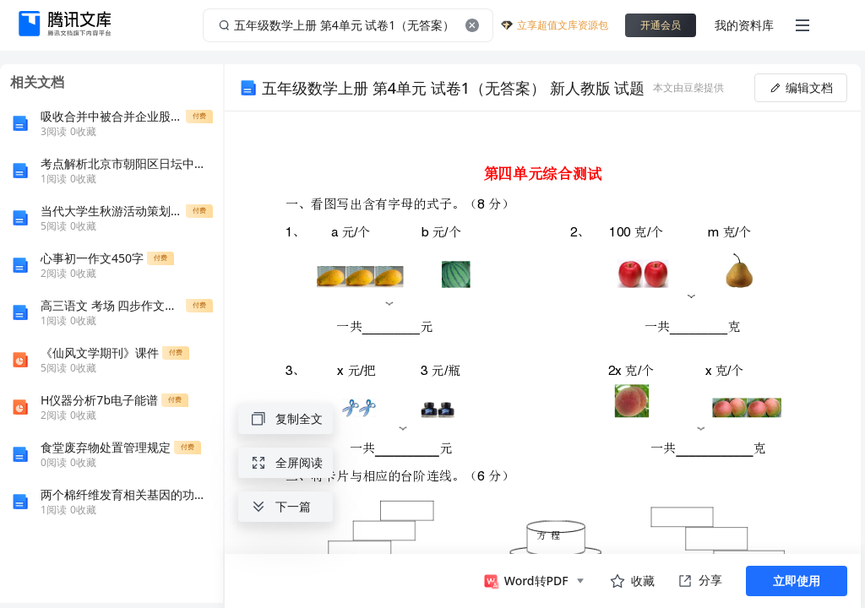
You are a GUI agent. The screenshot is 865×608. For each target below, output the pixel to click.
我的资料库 (744, 25)
